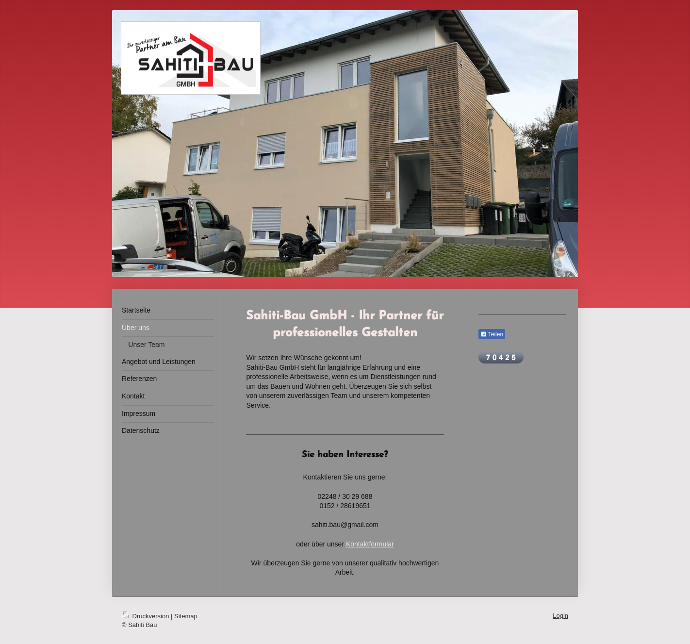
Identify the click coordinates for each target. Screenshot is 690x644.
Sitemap (185, 616)
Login (560, 615)
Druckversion (146, 616)
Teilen (491, 334)
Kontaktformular (370, 544)
